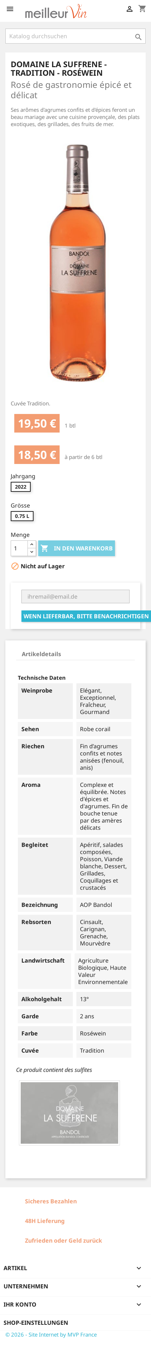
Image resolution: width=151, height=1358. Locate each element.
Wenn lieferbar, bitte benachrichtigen (86, 616)
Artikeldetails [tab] (41, 654)
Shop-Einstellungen (36, 1323)
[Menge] (19, 548)
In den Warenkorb (76, 548)
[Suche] (75, 36)
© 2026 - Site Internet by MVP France (51, 1334)
